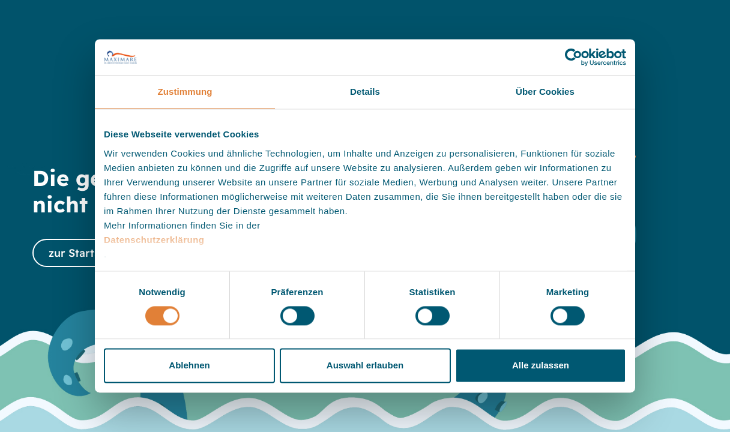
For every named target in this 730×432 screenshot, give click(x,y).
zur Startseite (84, 253)
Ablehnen (189, 366)
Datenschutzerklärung (154, 240)
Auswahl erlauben (365, 366)
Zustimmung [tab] (185, 91)
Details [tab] (365, 91)
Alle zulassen (540, 366)
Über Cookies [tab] (545, 91)
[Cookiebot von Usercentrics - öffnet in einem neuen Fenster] (573, 57)
